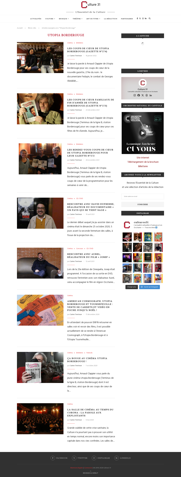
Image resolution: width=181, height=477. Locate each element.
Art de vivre (92, 19)
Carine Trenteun (76, 55)
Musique (63, 19)
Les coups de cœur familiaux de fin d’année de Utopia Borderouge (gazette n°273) (90, 102)
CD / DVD (79, 199)
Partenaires (127, 19)
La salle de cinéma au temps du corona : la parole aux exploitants (90, 412)
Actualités (35, 19)
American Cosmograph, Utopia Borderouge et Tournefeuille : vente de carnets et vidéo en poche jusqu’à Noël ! (90, 306)
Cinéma (70, 43)
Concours (79, 249)
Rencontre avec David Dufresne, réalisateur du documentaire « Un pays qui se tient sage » (90, 207)
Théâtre (77, 19)
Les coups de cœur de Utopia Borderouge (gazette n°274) (88, 50)
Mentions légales (76, 467)
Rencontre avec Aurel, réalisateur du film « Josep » (88, 255)
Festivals (89, 353)
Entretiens (79, 43)
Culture (49, 19)
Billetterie (143, 166)
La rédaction (110, 19)
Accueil (19, 28)
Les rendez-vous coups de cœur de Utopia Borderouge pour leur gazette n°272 (90, 152)
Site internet (143, 158)
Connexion (88, 467)
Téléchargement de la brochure (143, 162)
